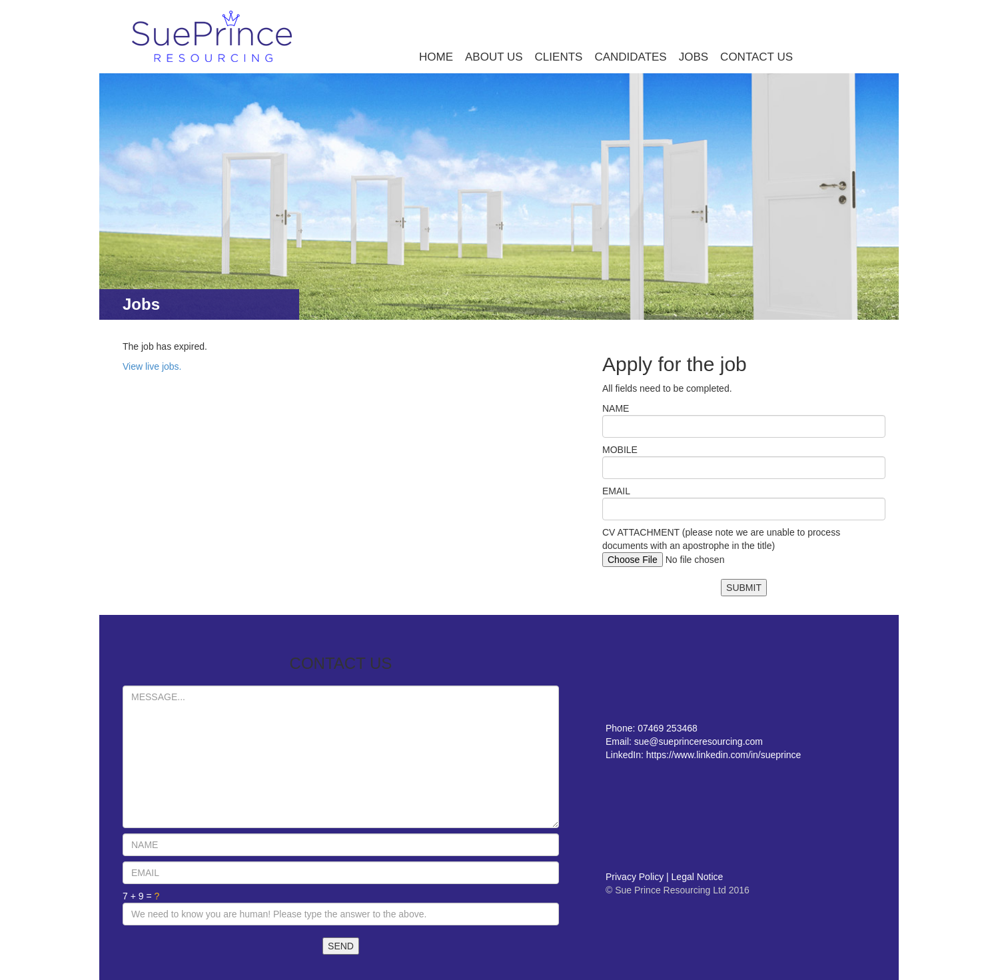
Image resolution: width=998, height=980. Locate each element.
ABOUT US (494, 57)
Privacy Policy (635, 876)
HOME (436, 57)
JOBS (693, 57)
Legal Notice (698, 876)
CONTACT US (756, 57)
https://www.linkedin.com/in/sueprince (723, 754)
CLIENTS (559, 57)
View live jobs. (152, 366)
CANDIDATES (630, 57)
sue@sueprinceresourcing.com (698, 741)
